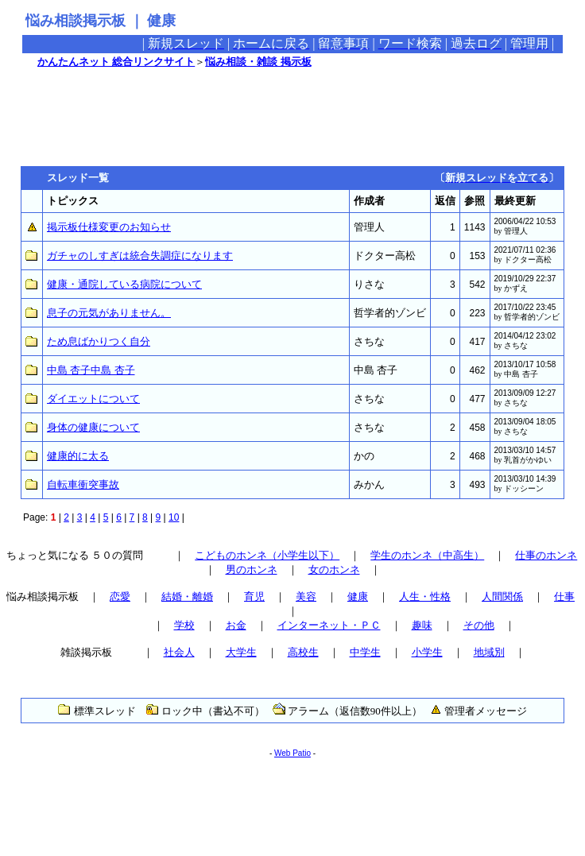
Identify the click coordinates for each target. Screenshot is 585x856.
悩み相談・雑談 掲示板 (258, 62)
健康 (357, 596)
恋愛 (120, 596)
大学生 (241, 652)
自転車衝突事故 (83, 484)
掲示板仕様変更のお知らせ (109, 227)
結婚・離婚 (187, 596)
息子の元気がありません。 (109, 313)
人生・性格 (425, 596)
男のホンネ (251, 569)
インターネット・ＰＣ (329, 625)
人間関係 (502, 596)
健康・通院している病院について (124, 284)
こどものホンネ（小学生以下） (267, 555)
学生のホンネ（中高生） (427, 555)
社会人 (179, 652)
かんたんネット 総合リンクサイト (116, 62)
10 (174, 517)
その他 (478, 625)
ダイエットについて (93, 399)
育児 (254, 596)
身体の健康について (93, 427)
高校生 (303, 652)
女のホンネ (334, 569)
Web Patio (292, 753)
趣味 (422, 625)
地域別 (489, 652)
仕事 (564, 596)
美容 (306, 596)
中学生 (365, 652)
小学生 (427, 652)
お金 (236, 625)
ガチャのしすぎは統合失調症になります (140, 255)
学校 (184, 625)
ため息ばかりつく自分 (98, 341)
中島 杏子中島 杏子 (91, 370)
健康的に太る (78, 456)
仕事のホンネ (546, 555)
